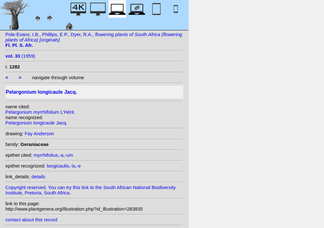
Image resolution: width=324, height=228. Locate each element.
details (38, 176)
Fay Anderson (39, 133)
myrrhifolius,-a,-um (53, 155)
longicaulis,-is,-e (64, 165)
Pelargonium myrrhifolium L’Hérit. (40, 112)
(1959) (20, 56)
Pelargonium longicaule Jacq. (36, 122)
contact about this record (31, 219)
